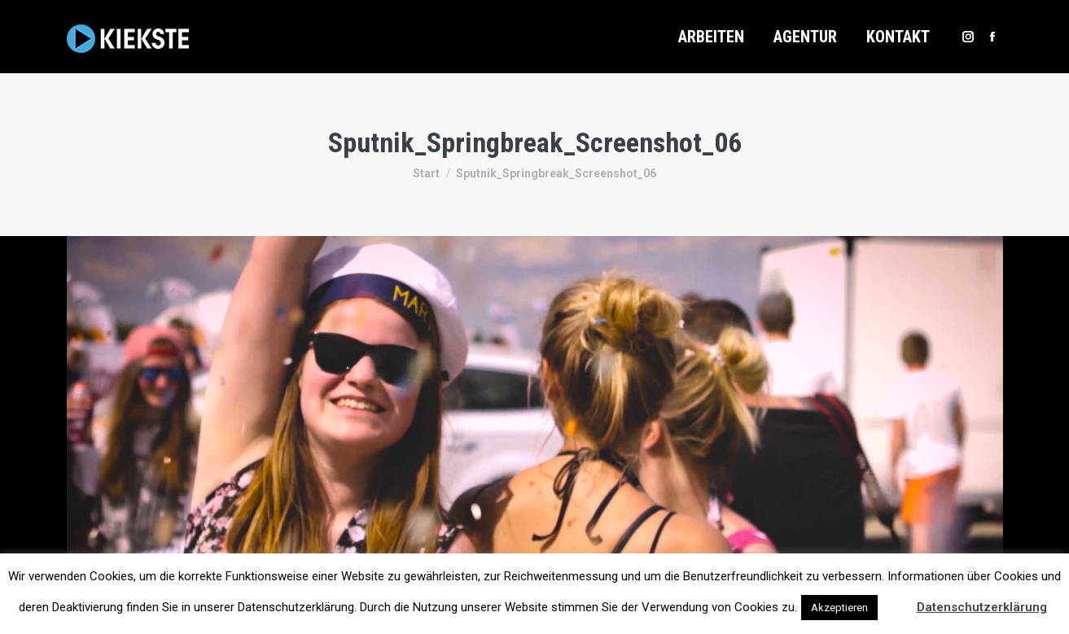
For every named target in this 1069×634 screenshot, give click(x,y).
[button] (895, 599)
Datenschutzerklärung (982, 607)
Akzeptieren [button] (839, 607)
